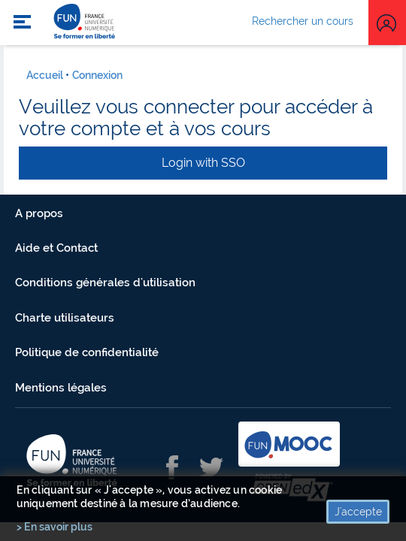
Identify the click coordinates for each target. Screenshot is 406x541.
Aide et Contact (56, 248)
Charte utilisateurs (64, 318)
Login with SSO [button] (203, 163)
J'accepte (358, 512)
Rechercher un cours (302, 21)
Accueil (44, 75)
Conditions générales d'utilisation (105, 282)
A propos (39, 213)
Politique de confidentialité (87, 352)
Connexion (97, 75)
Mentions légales (61, 387)
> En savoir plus (54, 527)
